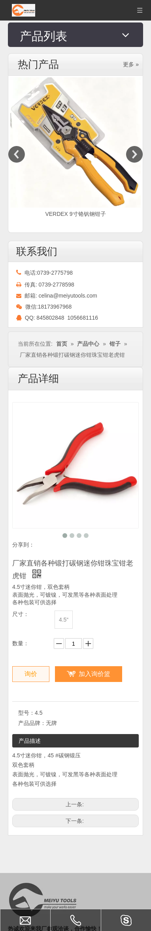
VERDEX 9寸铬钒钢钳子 (75, 214)
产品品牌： (32, 723)
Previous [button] (16, 154)
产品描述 (30, 741)
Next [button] (134, 154)
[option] (75, 148)
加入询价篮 (94, 674)
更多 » (131, 64)
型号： (26, 713)
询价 (31, 674)
